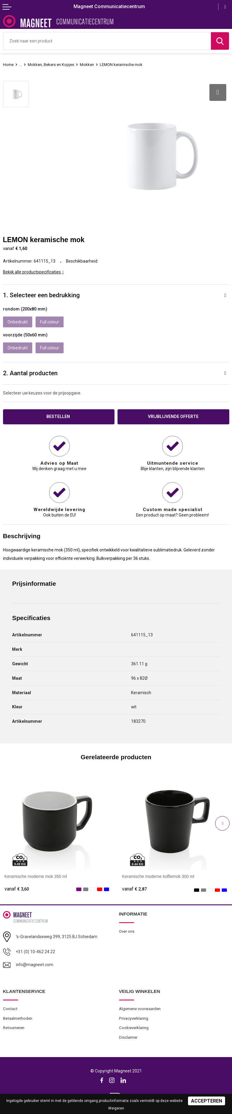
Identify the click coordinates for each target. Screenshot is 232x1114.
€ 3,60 (17, 889)
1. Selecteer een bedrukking (41, 295)
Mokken (87, 64)
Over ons (126, 931)
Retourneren (13, 1027)
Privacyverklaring (133, 1018)
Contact (10, 1008)
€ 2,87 (134, 889)
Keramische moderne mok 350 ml (36, 876)
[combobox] (107, 41)
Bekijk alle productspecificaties (33, 272)
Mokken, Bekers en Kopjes (51, 64)
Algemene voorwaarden (140, 1008)
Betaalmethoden (17, 1018)
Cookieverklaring (134, 1027)
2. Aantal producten (30, 373)
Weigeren (116, 1108)
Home (8, 64)
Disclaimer (128, 1037)
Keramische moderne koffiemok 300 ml (158, 876)
